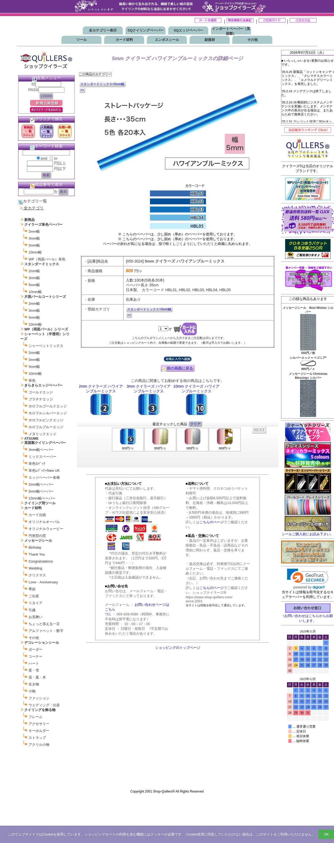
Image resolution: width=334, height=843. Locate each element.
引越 (32, 610)
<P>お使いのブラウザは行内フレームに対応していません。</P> (177, 447)
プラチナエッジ (41, 399)
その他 (252, 40)
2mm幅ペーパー (41, 484)
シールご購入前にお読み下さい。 (308, 534)
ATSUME (31, 438)
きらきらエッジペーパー (43, 385)
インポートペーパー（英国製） (231, 31)
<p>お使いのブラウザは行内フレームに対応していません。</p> (308, 707)
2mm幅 (34, 231)
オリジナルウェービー (46, 529)
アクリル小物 (39, 745)
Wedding (35, 568)
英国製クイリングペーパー (45, 443)
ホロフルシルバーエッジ (48, 413)
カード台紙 (37, 515)
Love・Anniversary (43, 582)
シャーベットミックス (46, 346)
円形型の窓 (37, 536)
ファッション (39, 698)
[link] (307, 579)
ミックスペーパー (42, 457)
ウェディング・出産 (44, 705)
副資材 (210, 40)
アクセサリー (39, 724)
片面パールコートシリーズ (45, 297)
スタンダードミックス (41, 264)
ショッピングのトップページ (177, 648)
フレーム (35, 717)
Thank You (37, 554)
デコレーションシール (41, 643)
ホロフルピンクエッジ (46, 420)
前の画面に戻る (177, 369)
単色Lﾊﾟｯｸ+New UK (44, 471)
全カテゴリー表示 (103, 30)
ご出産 (34, 596)
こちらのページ (211, 522)
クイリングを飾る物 (40, 710)
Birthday (35, 547)
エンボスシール (167, 40)
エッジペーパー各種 (44, 477)
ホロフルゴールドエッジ (48, 406)
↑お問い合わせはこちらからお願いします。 (307, 616)
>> (82, 90)
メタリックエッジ (42, 434)
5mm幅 (34, 245)
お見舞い (35, 617)
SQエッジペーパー (188, 30)
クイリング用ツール (40, 503)
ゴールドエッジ (41, 392)
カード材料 (124, 40)
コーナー (35, 656)
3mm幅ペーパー (41, 450)
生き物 (34, 684)
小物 (32, 691)
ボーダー (35, 649)
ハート (34, 663)
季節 (32, 589)
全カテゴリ (34, 208)
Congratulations (41, 561)
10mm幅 (35, 252)
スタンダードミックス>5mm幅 (102, 84)
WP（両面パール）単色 (47, 259)
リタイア (35, 603)
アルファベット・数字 (46, 631)
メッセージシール (38, 540)
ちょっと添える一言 (44, 624)
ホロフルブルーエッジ (46, 427)
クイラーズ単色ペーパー (43, 225)
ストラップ (37, 738)
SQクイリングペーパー (146, 30)
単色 (32, 380)
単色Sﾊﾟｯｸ (37, 464)
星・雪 (34, 670)
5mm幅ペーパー (41, 491)
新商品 (29, 220)
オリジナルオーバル (44, 522)
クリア (195, 424)
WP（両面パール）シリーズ (46, 329)
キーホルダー (39, 731)
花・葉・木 (37, 677)
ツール (81, 40)
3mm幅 (34, 238)
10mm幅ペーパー (42, 498)
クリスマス (37, 575)
